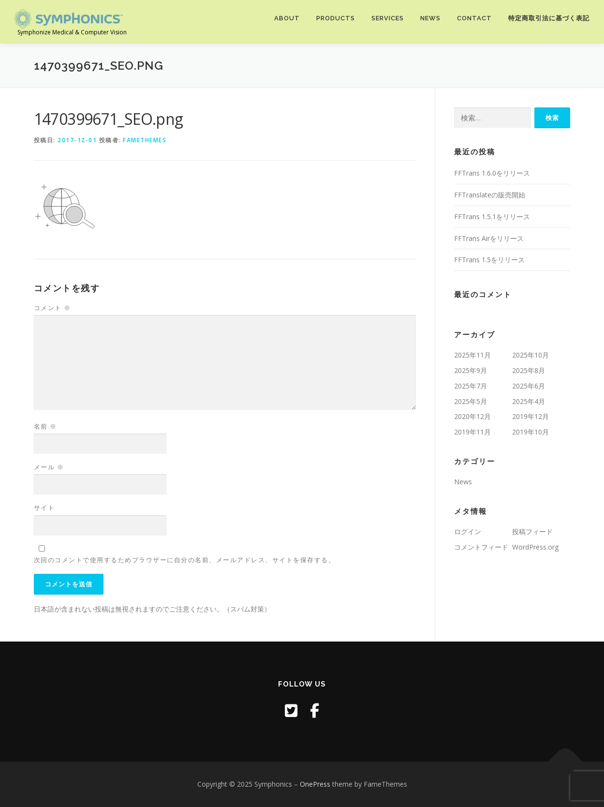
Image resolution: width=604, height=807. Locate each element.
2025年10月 (530, 354)
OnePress (315, 784)
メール (49, 467)
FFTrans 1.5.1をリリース (492, 216)
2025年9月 (470, 370)
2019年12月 (530, 416)
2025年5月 (470, 401)
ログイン (467, 531)
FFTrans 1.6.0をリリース (492, 173)
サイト (44, 507)
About (287, 18)
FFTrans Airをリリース (489, 238)
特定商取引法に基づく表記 (548, 18)
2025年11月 (472, 354)
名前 (45, 426)
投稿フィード (532, 531)
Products (335, 18)
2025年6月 (528, 385)
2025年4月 (528, 401)
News (430, 18)
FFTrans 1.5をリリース (489, 259)
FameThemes (144, 140)
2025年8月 (528, 370)
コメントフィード (481, 547)
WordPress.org (535, 547)
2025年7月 (470, 385)
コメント (52, 307)
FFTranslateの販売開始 (489, 194)
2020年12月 (472, 416)
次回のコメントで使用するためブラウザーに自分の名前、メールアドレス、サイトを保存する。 (185, 559)
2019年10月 (530, 431)
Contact (474, 18)
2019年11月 (472, 431)
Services (387, 18)
